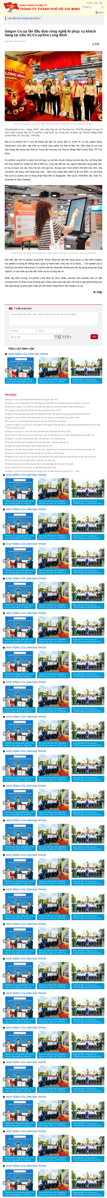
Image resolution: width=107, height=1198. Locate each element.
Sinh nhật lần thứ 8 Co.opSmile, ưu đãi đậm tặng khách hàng (31, 468)
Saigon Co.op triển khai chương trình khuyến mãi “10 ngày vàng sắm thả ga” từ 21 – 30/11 (43, 471)
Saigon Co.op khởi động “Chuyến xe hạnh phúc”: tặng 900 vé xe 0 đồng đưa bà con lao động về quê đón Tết (50, 449)
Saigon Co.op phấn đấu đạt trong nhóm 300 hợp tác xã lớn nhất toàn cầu (36, 439)
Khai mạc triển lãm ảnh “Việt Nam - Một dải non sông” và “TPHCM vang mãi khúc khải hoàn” (53, 380)
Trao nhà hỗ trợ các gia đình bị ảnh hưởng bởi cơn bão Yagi (31, 460)
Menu (100, 12)
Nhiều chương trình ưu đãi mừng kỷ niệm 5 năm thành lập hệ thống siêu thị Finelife (40, 464)
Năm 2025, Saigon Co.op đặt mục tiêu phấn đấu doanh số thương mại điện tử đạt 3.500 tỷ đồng (45, 407)
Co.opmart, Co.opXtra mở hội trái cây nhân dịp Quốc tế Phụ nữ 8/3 (34, 410)
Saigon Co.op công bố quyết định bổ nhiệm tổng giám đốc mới (32, 399)
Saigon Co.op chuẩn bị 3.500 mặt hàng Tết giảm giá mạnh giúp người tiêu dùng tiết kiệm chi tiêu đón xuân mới (51, 457)
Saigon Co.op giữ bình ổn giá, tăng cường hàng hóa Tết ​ (30, 446)
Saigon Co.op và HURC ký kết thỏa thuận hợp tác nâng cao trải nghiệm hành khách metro (43, 418)
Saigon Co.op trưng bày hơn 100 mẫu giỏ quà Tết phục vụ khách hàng (35, 453)
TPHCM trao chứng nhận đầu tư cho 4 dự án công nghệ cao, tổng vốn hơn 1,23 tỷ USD (19, 380)
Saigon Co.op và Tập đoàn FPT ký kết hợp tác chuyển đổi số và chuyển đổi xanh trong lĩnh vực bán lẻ (48, 403)
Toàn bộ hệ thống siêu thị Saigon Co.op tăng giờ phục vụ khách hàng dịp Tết (38, 442)
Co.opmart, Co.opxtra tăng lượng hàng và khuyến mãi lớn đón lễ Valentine (36, 421)
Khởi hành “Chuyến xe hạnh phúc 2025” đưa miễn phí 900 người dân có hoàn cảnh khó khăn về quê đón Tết (50, 435)
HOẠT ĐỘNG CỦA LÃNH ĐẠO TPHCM (28, 354)
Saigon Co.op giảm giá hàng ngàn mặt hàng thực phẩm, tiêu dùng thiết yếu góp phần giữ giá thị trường (48, 414)
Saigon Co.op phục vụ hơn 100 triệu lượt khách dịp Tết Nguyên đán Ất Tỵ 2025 (39, 431)
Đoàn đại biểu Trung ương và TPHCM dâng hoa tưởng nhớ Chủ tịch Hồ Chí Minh (86, 380)
